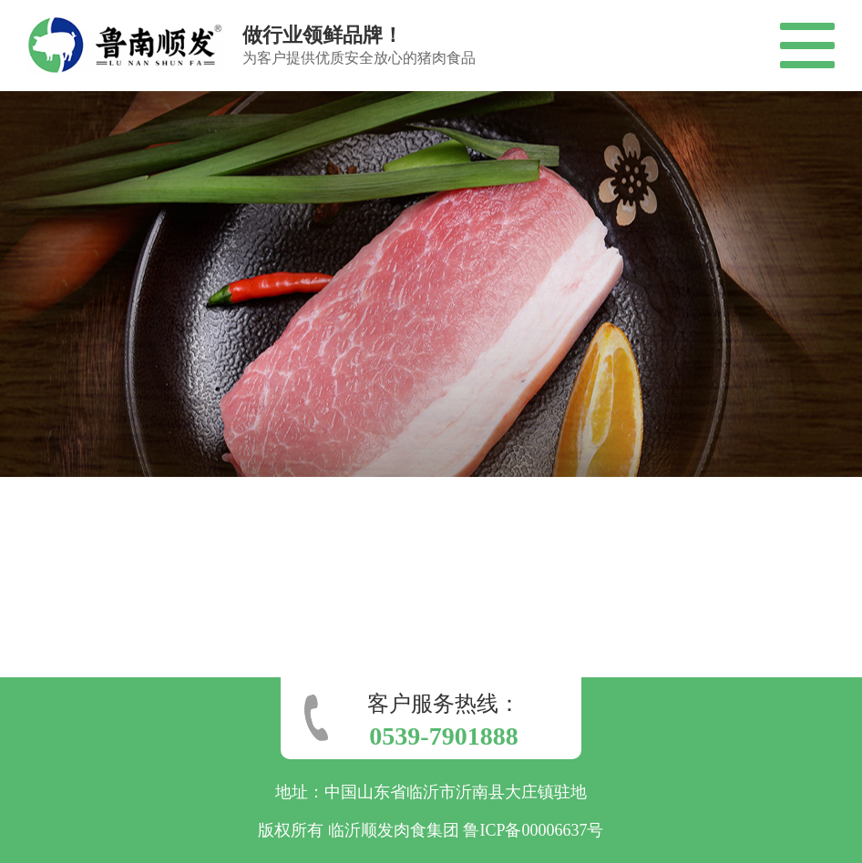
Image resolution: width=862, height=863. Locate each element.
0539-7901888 (443, 736)
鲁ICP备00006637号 (533, 830)
